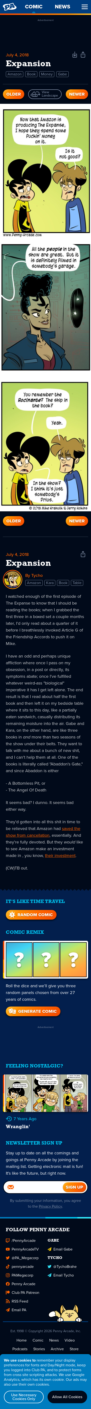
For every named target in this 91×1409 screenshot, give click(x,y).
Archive (57, 1349)
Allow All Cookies (67, 1397)
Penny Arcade (20, 1284)
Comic (38, 1340)
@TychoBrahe (62, 1266)
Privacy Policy (50, 1206)
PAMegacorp (19, 1275)
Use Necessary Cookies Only (23, 1397)
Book (31, 74)
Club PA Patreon (22, 1292)
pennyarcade (20, 1266)
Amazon (15, 74)
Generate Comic (32, 1011)
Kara (50, 583)
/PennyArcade (21, 1240)
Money (47, 74)
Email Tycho (61, 1275)
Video (70, 1340)
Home (22, 1340)
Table (77, 583)
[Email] (33, 1187)
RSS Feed (17, 1301)
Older (13, 94)
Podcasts (19, 1349)
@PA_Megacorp (22, 1258)
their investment (60, 855)
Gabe (62, 74)
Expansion (28, 563)
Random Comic (30, 915)
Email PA (16, 1310)
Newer (77, 94)
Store (74, 1349)
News (54, 1340)
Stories (39, 1349)
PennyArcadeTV (22, 1249)
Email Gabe (60, 1249)
